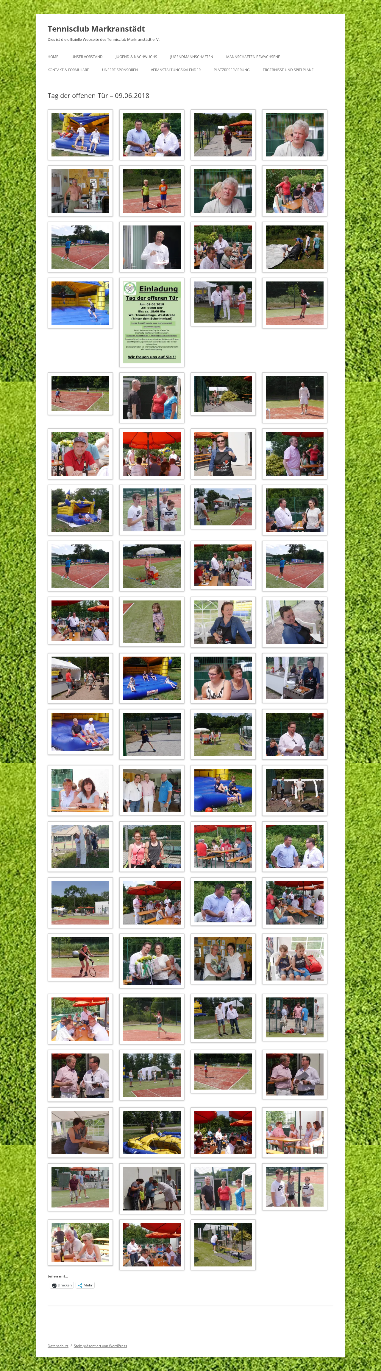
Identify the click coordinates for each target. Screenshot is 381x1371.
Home (53, 56)
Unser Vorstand (87, 56)
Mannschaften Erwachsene (253, 56)
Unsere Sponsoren (120, 69)
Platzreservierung (232, 69)
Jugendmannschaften (191, 56)
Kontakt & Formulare (68, 69)
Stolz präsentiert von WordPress (100, 1345)
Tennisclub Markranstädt (96, 28)
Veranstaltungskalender (176, 69)
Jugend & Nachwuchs (136, 56)
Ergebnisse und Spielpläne (288, 69)
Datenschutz (58, 1345)
